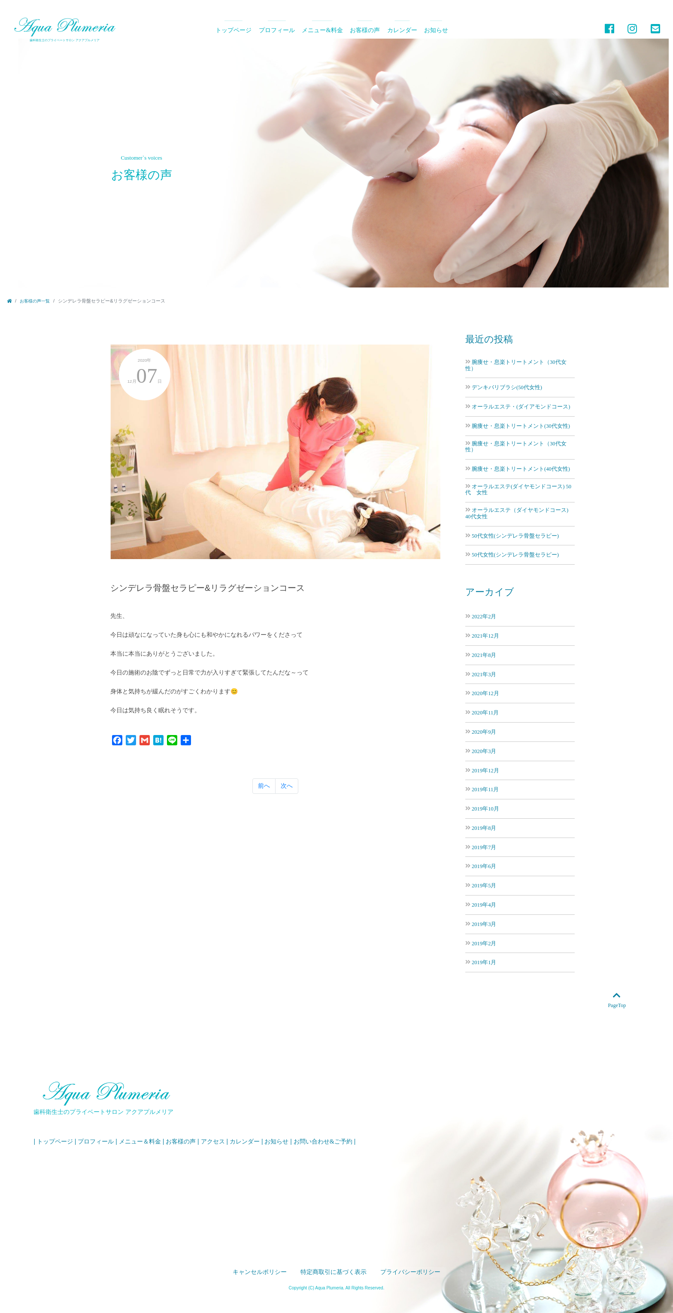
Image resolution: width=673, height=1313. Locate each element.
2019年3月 (484, 924)
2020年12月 (485, 693)
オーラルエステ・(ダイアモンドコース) (521, 406)
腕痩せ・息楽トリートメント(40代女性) (521, 469)
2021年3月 (484, 674)
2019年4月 (484, 905)
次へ (287, 795)
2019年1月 (484, 962)
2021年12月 (485, 635)
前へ (264, 795)
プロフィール (277, 30)
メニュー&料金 (322, 30)
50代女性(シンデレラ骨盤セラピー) (515, 536)
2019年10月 (485, 808)
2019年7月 (484, 847)
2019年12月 (485, 770)
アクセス (213, 1141)
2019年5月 (484, 885)
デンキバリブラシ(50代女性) (507, 387)
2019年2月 (484, 943)
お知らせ (436, 30)
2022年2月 (484, 616)
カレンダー (402, 30)
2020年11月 (485, 712)
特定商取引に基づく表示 (333, 1272)
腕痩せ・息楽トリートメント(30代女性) (521, 426)
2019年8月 (484, 828)
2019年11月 (485, 789)
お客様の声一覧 (35, 301)
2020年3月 (484, 751)
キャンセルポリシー (260, 1272)
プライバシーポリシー (410, 1272)
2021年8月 (484, 655)
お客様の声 (365, 30)
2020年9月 (484, 732)
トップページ (233, 30)
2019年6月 (484, 866)
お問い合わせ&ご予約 (323, 1141)
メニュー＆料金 (140, 1141)
